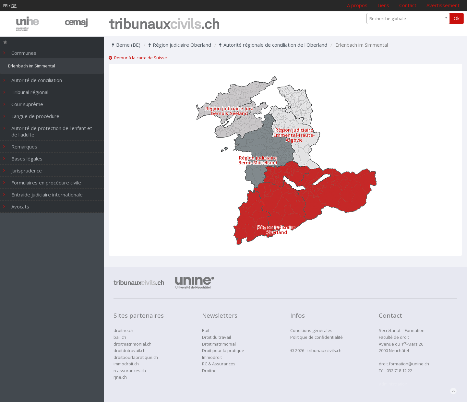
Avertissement (443, 5)
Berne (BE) (126, 44)
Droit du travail (216, 337)
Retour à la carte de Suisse (138, 58)
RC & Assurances (218, 364)
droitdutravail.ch (130, 350)
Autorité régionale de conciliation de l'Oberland (273, 44)
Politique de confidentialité (316, 337)
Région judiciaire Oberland (180, 44)
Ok (457, 18)
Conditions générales (311, 330)
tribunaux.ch (164, 25)
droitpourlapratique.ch (136, 357)
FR (5, 5)
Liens (383, 5)
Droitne (209, 370)
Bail (205, 330)
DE (14, 5)
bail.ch (120, 337)
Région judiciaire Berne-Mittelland (257, 160)
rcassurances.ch (130, 370)
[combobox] (408, 18)
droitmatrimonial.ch (132, 344)
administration (393, 384)
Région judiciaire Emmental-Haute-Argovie (294, 135)
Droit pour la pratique (223, 350)
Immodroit (212, 357)
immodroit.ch (126, 364)
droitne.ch (123, 330)
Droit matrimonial (219, 344)
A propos (357, 5)
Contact (407, 5)
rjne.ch (120, 377)
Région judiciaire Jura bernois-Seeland (229, 110)
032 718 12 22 (399, 370)
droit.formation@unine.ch (404, 364)
